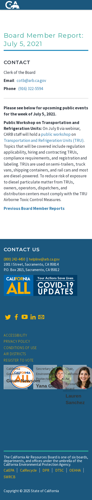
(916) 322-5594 (30, 88)
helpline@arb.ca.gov (44, 259)
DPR (45, 470)
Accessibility (15, 335)
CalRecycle (28, 470)
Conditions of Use (20, 347)
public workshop (56, 134)
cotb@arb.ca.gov (31, 80)
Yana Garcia (49, 385)
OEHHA (75, 470)
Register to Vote (19, 360)
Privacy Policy (17, 341)
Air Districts (15, 354)
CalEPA (9, 470)
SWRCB (9, 477)
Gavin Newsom (23, 380)
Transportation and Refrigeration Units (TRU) (44, 140)
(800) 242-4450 (14, 259)
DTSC (59, 470)
